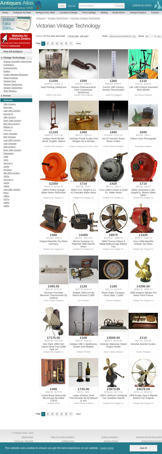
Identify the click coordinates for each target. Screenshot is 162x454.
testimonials (15, 46)
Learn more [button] (106, 448)
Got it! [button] (143, 448)
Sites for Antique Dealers (62, 437)
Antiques (16, 3)
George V (8, 163)
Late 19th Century (11, 140)
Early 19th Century (12, 120)
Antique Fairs (68, 441)
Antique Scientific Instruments (17, 61)
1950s (6, 186)
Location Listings (69, 12)
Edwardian (8, 153)
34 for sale (73, 36)
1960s (6, 196)
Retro (6, 193)
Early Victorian (10, 133)
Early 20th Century (12, 150)
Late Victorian (9, 143)
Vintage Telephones (12, 84)
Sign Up (71, 5)
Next (78, 43)
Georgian (7, 107)
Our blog (29, 441)
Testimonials (27, 437)
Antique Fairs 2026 (45, 12)
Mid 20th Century (11, 173)
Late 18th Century (11, 110)
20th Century (9, 147)
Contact (155, 12)
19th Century (9, 117)
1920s (6, 166)
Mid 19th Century (11, 124)
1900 (5, 156)
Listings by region (142, 5)
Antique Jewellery (109, 437)
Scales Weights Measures (15, 74)
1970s (6, 199)
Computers (8, 65)
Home (5, 12)
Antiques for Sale (22, 12)
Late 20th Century (11, 189)
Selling (104, 12)
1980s (6, 202)
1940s (6, 183)
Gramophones (10, 68)
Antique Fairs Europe (152, 441)
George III (8, 114)
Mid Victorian (9, 137)
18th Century (9, 104)
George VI (8, 179)
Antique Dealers (138, 12)
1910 (5, 160)
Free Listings (89, 12)
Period (7, 95)
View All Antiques (12, 51)
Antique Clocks (111, 441)
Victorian (7, 130)
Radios (6, 71)
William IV (8, 127)
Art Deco (7, 170)
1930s (6, 176)
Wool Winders (10, 91)
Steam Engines (10, 78)
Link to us (18, 441)
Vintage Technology (14, 57)
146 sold (84, 36)
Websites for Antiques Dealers (20, 37)
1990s (6, 206)
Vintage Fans (9, 81)
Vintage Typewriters (12, 87)
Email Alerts (119, 12)
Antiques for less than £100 (149, 437)
